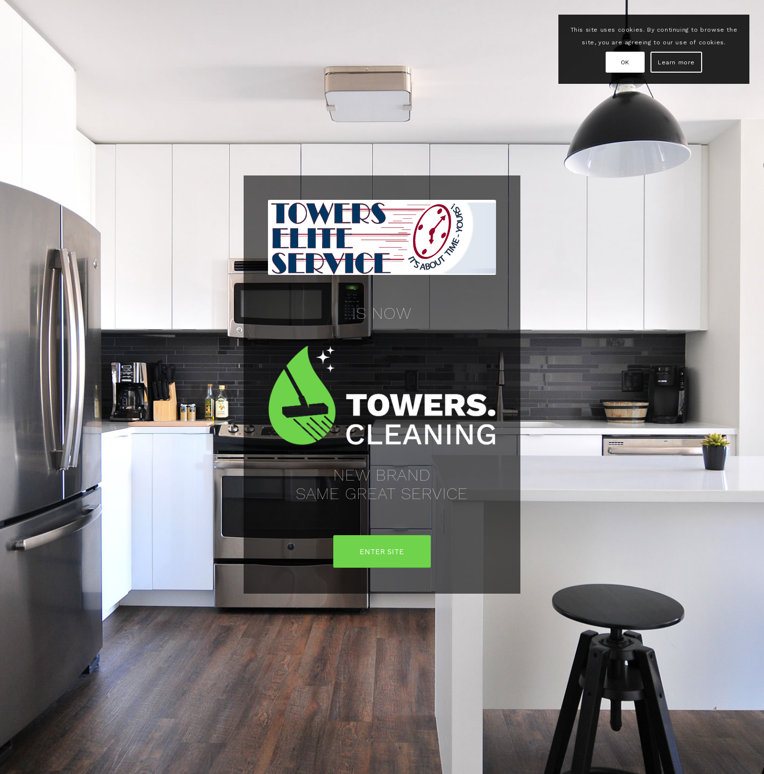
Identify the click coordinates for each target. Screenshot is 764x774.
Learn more (676, 62)
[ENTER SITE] (382, 551)
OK (625, 62)
